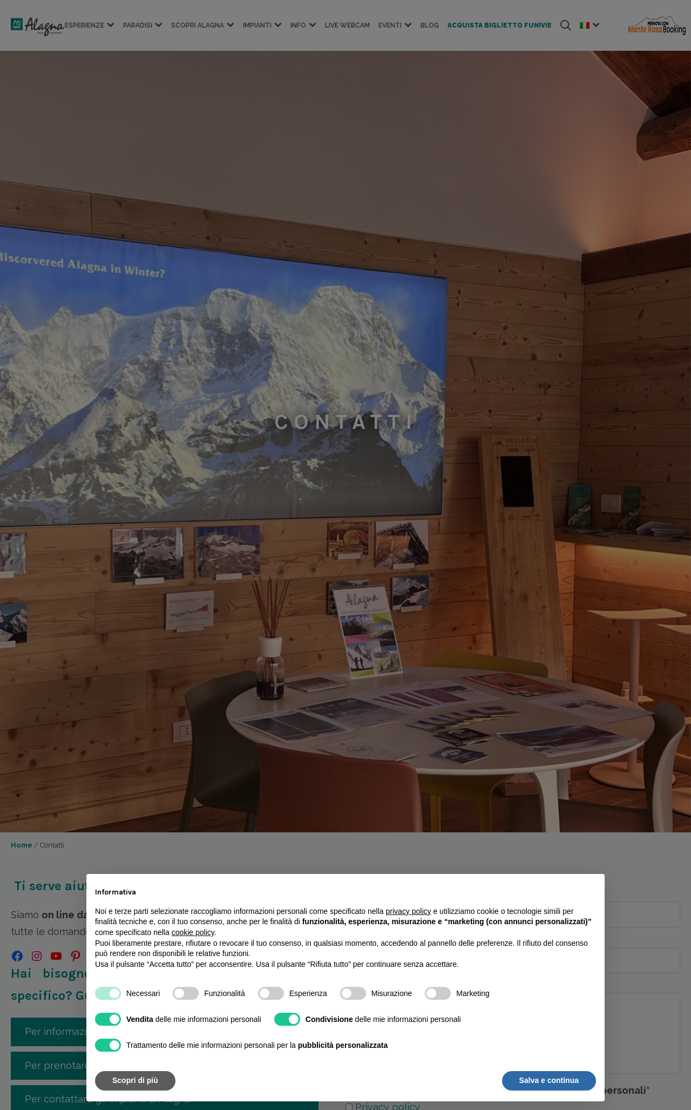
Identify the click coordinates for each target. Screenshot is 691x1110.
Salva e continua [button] (549, 1080)
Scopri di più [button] (135, 1080)
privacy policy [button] (408, 911)
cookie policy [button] (193, 932)
